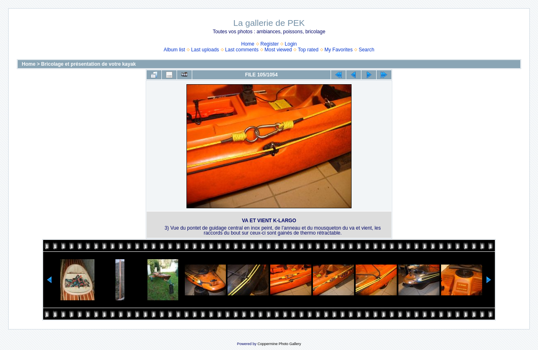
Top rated (308, 50)
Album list (174, 50)
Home (247, 44)
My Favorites (338, 50)
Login (291, 44)
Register (269, 44)
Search (366, 50)
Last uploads (205, 50)
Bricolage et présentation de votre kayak (88, 64)
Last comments (241, 50)
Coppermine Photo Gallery (279, 344)
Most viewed (278, 50)
